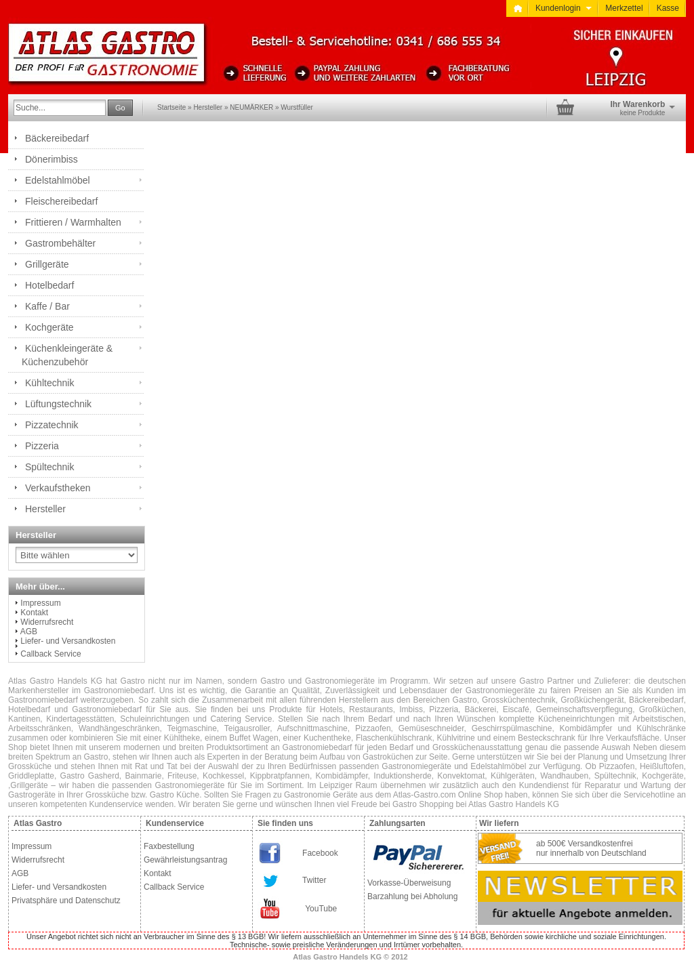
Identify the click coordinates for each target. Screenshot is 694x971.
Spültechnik (49, 466)
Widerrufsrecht (46, 622)
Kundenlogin (563, 8)
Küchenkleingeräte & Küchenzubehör (67, 355)
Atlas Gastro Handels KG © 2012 (350, 957)
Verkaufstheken (58, 487)
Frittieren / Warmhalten (73, 222)
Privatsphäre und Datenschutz (66, 900)
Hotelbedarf (49, 285)
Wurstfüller (297, 107)
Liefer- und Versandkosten (67, 641)
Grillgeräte (47, 264)
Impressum (40, 603)
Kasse (668, 8)
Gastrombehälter (60, 243)
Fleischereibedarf (61, 201)
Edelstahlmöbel (57, 180)
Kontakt (34, 612)
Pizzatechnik (52, 424)
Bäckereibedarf (57, 138)
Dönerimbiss (51, 159)
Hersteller (207, 107)
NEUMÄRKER (251, 107)
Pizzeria (42, 445)
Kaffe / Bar (47, 306)
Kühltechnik (49, 382)
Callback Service (50, 654)
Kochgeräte (49, 327)
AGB (28, 631)
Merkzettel (623, 8)
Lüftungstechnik (58, 403)
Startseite (171, 107)
